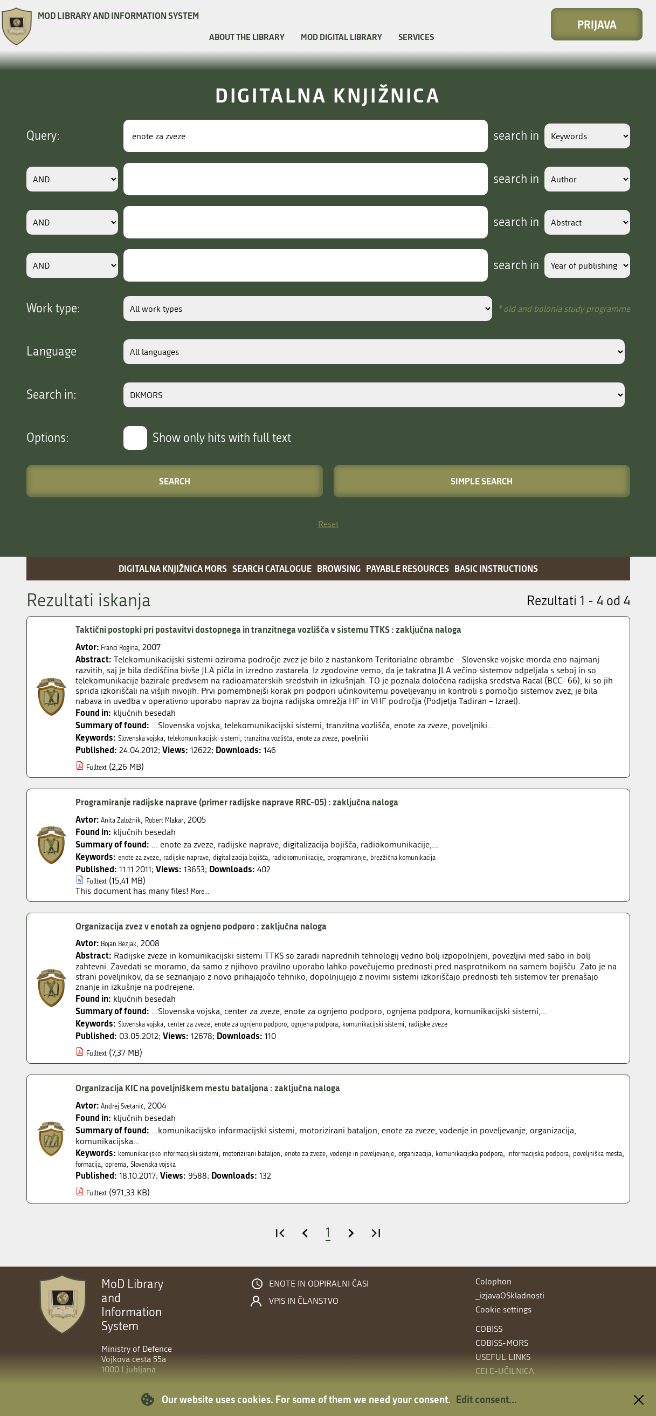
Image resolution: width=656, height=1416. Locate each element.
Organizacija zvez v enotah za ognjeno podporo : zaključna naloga (230, 926)
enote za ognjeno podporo (293, 1023)
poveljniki (429, 738)
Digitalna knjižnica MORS (173, 568)
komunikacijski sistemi (457, 1023)
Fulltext (100, 767)
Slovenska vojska (149, 738)
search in (499, 136)
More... (203, 891)
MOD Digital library (341, 37)
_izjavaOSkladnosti (509, 1295)
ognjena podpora (378, 1023)
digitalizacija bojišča (277, 857)
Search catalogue (272, 568)
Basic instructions (496, 568)
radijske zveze (528, 1023)
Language (51, 352)
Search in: (51, 395)
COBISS (488, 1329)
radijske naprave (206, 857)
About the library (247, 37)
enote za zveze (381, 738)
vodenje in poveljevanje (442, 1153)
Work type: (53, 309)
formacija (288, 1164)
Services (416, 37)
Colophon (493, 1281)
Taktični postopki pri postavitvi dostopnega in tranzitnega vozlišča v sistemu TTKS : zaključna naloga (310, 629)
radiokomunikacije (353, 857)
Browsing (339, 568)
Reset (328, 524)
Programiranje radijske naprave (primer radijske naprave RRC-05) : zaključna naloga (273, 802)
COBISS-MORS (501, 1343)
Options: (47, 438)
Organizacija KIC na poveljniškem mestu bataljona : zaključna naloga (237, 1088)
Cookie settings (503, 1309)
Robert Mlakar (184, 820)
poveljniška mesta (233, 1164)
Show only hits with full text (222, 438)
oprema (324, 1164)
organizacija (512, 1153)
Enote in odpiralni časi (319, 1284)
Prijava (597, 24)
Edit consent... (486, 1399)
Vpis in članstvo (304, 1301)
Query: (43, 136)
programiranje (418, 857)
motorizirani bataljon (298, 1153)
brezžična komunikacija (493, 857)
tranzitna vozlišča (318, 738)
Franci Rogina (126, 647)
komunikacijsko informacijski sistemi (186, 1153)
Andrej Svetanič (129, 1105)
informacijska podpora (154, 1164)
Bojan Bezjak (125, 943)
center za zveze (212, 1023)
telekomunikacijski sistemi (233, 738)
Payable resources (407, 568)
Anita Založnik (127, 820)
